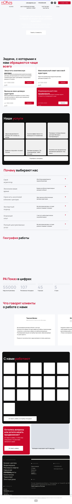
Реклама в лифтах (11, 467)
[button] (64, 2)
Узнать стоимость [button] (36, 32)
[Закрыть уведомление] (71, 496)
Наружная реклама (8, 471)
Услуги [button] (11, 6)
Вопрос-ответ (33, 472)
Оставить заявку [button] (14, 448)
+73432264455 (42, 3)
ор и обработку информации (41, 497)
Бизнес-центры (10, 463)
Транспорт (8, 477)
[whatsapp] (55, 3)
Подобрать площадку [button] (36, 158)
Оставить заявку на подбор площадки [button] (20, 418)
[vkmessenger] (52, 3)
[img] (58, 475)
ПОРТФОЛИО (45, 6)
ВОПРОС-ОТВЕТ (31, 8)
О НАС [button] (58, 6)
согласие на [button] (32, 497)
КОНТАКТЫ (46, 8)
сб (35, 497)
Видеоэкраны (9, 465)
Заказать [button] (63, 103)
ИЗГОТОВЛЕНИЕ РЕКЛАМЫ (27, 6)
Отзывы (33, 468)
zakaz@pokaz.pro (31, 3)
